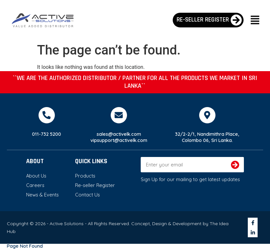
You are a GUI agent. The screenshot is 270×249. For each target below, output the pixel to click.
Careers (35, 185)
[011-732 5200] (47, 115)
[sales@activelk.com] (119, 115)
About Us (36, 176)
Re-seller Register (95, 185)
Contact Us (87, 195)
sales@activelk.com (119, 134)
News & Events (42, 195)
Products (85, 176)
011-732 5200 (46, 134)
